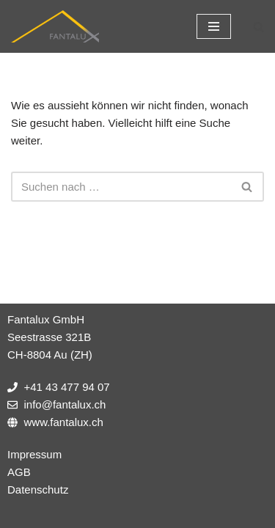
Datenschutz (37, 489)
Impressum (34, 454)
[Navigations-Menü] (214, 26)
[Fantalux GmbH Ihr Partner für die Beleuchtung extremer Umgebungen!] (55, 26)
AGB (19, 472)
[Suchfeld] (258, 26)
